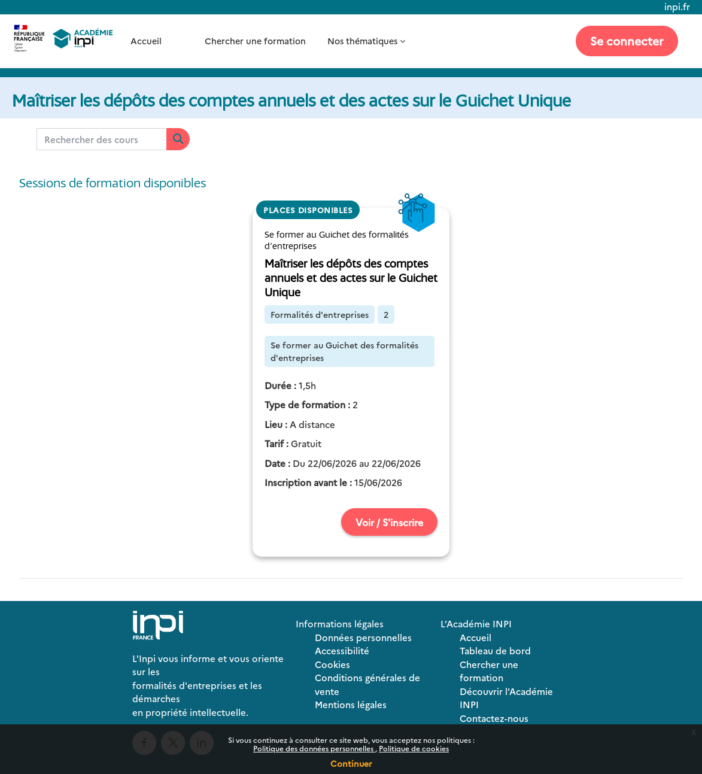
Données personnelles (363, 637)
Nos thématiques (362, 41)
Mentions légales (351, 704)
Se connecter (627, 40)
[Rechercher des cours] (102, 139)
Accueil (146, 41)
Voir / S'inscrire (389, 522)
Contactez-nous (494, 718)
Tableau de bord (495, 650)
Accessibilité (342, 650)
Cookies (332, 664)
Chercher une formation (255, 41)
